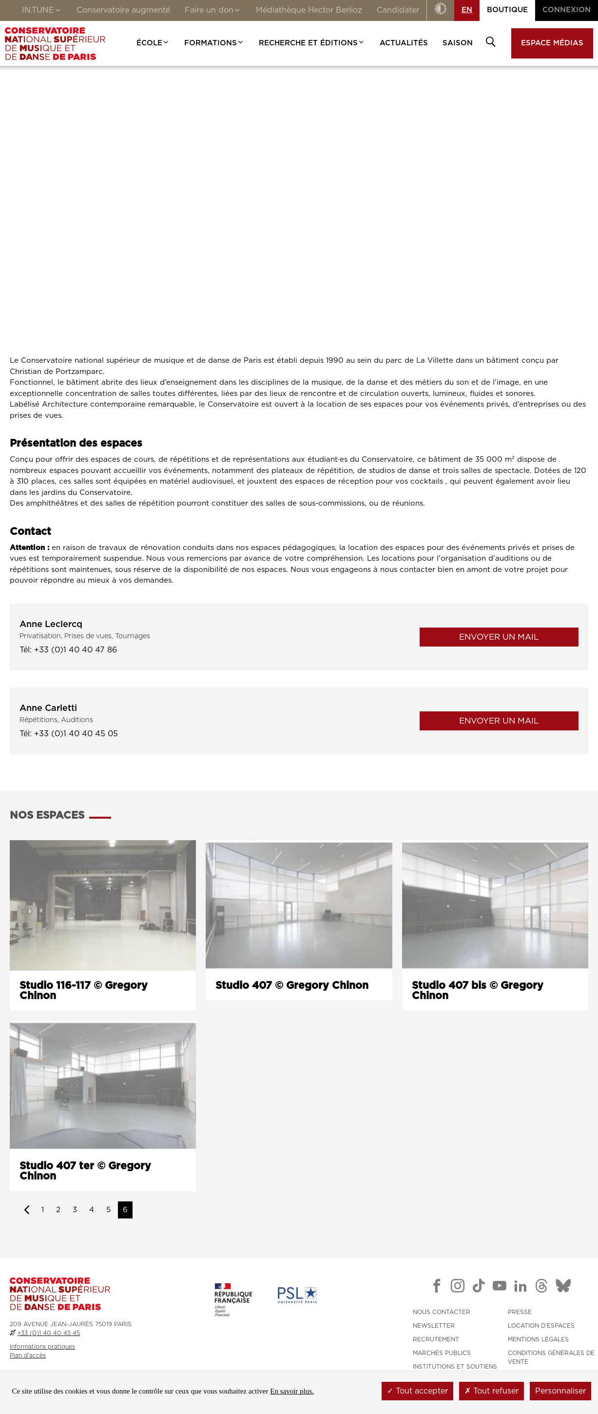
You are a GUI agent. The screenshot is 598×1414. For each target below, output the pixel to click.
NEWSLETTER (434, 1326)
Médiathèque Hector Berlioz (309, 10)
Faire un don (213, 11)
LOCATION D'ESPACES (541, 1326)
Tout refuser (491, 1391)
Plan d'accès (28, 1355)
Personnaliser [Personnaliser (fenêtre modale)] (560, 1391)
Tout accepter (417, 1391)
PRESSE (520, 1312)
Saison (458, 43)
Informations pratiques (42, 1347)
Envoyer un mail (499, 637)
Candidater (398, 10)
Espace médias (552, 43)
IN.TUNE (42, 11)
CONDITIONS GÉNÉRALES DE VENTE (551, 1357)
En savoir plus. (292, 1391)
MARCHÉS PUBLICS (442, 1353)
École (153, 43)
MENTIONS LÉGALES (538, 1339)
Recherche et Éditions (312, 43)
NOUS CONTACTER (441, 1312)
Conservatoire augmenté (123, 10)
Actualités (404, 43)
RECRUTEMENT (436, 1339)
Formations (214, 43)
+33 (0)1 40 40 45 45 (49, 1333)
